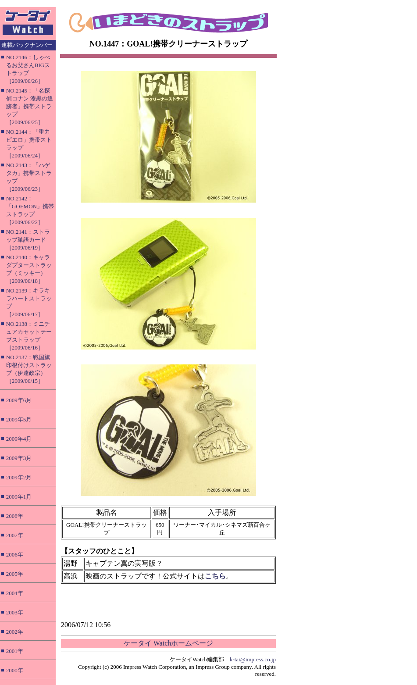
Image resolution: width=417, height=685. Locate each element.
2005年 (14, 574)
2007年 (14, 535)
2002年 (14, 631)
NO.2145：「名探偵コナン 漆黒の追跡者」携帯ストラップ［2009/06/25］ (29, 106)
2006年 (14, 554)
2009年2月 (19, 477)
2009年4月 (19, 438)
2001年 (14, 651)
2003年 (14, 612)
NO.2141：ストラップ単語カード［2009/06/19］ (28, 239)
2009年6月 (19, 400)
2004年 (14, 593)
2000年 (14, 670)
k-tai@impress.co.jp (253, 659)
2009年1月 (19, 496)
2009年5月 (19, 419)
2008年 (14, 516)
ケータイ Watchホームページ (168, 643)
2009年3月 (19, 458)
